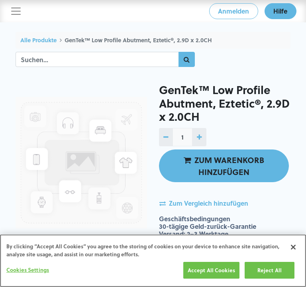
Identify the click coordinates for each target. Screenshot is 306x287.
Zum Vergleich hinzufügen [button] (203, 203)
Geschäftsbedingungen (194, 218)
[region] (153, 260)
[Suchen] (186, 59)
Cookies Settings (27, 269)
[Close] (293, 247)
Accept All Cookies (211, 270)
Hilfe (280, 11)
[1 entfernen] (166, 137)
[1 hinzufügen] (199, 137)
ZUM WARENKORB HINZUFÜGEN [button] (224, 166)
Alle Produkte (38, 40)
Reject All (269, 270)
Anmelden (233, 11)
